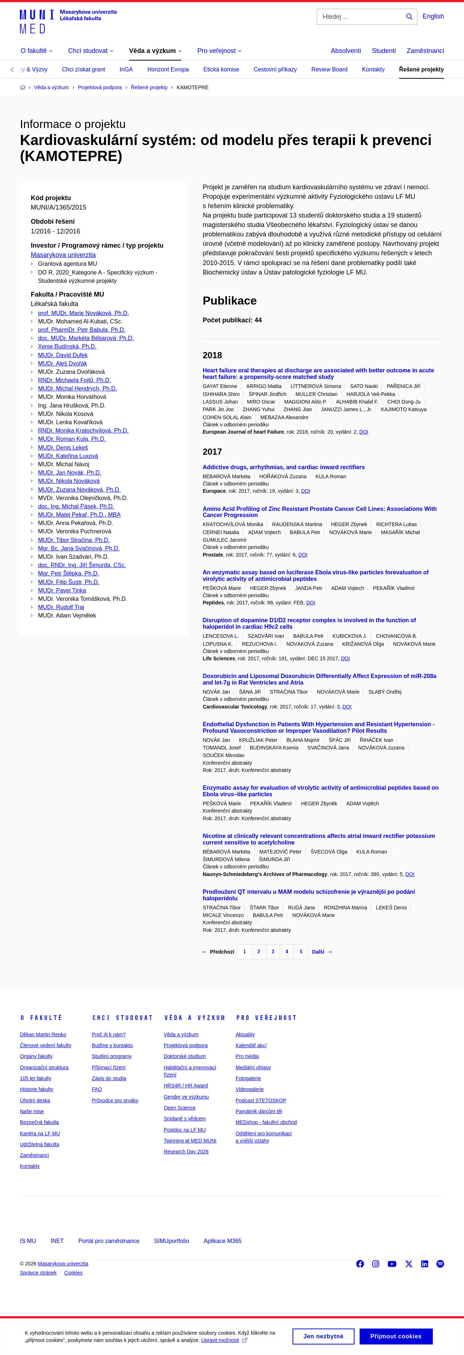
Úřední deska (35, 1100)
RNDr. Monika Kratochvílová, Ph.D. (83, 430)
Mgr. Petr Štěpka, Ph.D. (68, 573)
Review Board (329, 69)
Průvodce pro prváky (115, 1100)
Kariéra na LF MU (40, 1133)
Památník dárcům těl (259, 1111)
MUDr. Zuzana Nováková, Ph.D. (79, 490)
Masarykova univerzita (63, 255)
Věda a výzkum (194, 1018)
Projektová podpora (186, 1045)
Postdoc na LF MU (185, 1130)
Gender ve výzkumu (186, 1097)
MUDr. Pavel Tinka (62, 590)
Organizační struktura (44, 1067)
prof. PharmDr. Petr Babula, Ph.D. (81, 330)
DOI (363, 432)
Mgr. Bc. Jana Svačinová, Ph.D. (79, 548)
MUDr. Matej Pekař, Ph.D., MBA (79, 515)
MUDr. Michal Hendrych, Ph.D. (77, 388)
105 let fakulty (35, 1078)
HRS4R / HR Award (186, 1085)
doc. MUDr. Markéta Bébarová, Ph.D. (86, 338)
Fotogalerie (248, 1078)
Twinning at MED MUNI (190, 1141)
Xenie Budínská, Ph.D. (67, 346)
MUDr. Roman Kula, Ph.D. (72, 439)
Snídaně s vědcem (185, 1118)
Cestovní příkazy (275, 69)
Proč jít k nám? (108, 1034)
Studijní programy (112, 1056)
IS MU (28, 1241)
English (433, 16)
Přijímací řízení (108, 1067)
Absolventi (346, 50)
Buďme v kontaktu (112, 1045)
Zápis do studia (109, 1078)
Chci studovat (122, 1018)
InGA (126, 69)
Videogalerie (250, 1089)
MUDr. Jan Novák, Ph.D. (69, 473)
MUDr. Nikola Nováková (69, 481)
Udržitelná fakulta (39, 1144)
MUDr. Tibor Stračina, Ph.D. (73, 540)
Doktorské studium (185, 1056)
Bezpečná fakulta (39, 1122)
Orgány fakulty (36, 1056)
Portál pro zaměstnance (109, 1241)
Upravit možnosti (225, 1342)
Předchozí (218, 952)
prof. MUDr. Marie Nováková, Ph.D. (83, 313)
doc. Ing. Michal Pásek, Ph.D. (76, 506)
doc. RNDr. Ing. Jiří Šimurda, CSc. (82, 565)
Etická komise (221, 69)
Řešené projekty (421, 69)
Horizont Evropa (168, 69)
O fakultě (41, 1018)
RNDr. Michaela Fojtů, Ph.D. (74, 380)
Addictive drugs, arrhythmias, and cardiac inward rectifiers (284, 467)
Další (321, 952)
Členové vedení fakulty (45, 1045)
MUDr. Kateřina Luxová (68, 456)
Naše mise (32, 1111)
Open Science (180, 1108)
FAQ (97, 1089)
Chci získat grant (83, 69)
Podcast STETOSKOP (261, 1100)
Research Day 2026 (186, 1151)
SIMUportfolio (171, 1241)
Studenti (384, 50)
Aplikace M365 (223, 1241)
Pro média (247, 1056)
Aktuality (245, 1034)
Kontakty (373, 69)
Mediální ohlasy (253, 1067)
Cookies (73, 1273)
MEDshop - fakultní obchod (266, 1122)
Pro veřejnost (266, 1018)
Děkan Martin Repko (43, 1034)
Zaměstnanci (425, 50)
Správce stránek (38, 1273)
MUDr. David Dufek (63, 355)
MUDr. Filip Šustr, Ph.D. (68, 582)
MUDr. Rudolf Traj (61, 607)
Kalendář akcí (251, 1045)
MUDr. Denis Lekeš (63, 448)
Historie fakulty (36, 1089)
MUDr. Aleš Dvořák (62, 363)
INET (56, 1241)
